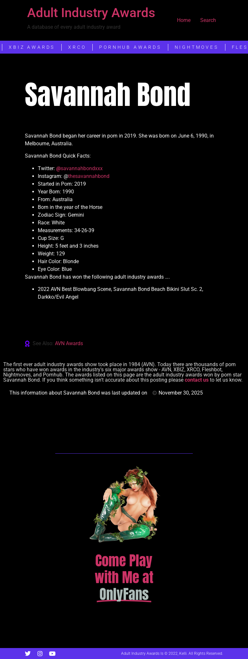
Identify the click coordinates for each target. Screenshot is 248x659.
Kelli (183, 653)
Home (184, 20)
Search (208, 20)
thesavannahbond (88, 176)
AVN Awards (69, 343)
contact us (197, 380)
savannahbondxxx (79, 168)
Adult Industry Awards (91, 12)
